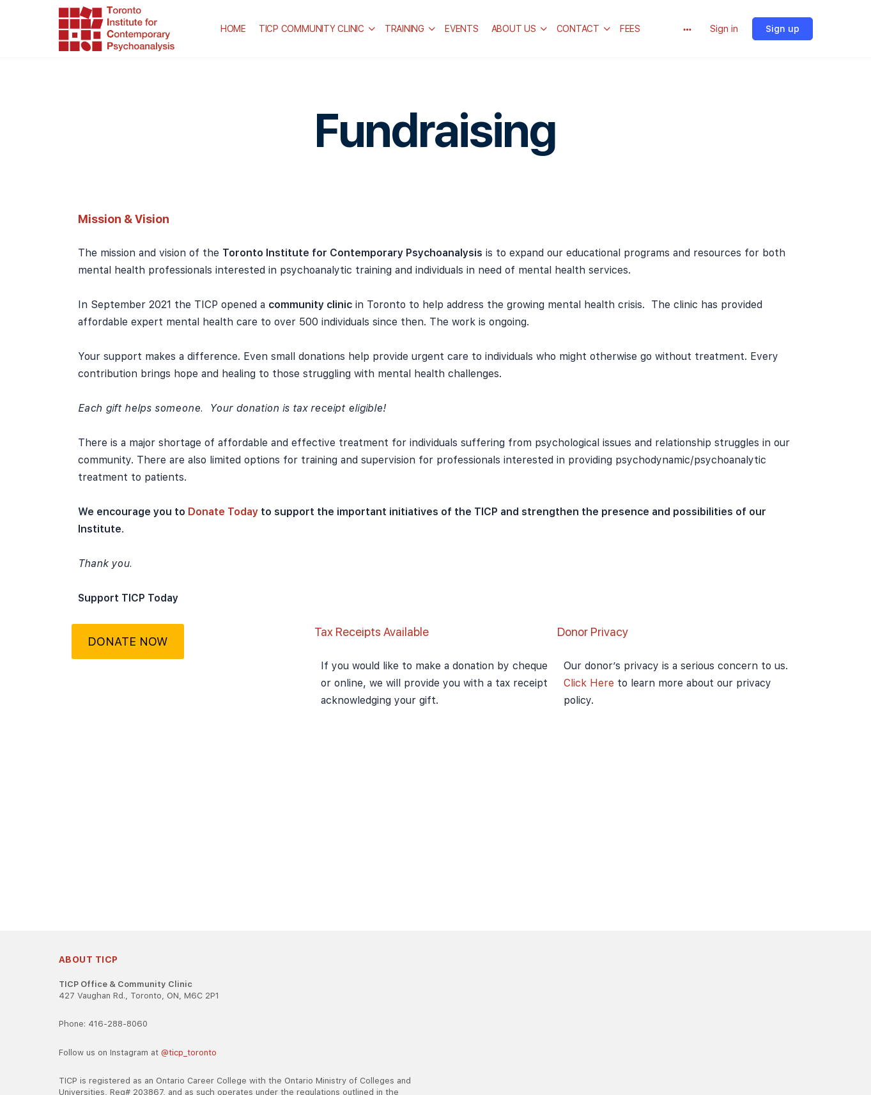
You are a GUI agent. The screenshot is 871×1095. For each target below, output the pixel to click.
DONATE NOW (127, 641)
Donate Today (224, 512)
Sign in (724, 29)
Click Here (590, 683)
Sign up (782, 29)
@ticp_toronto (189, 1052)
